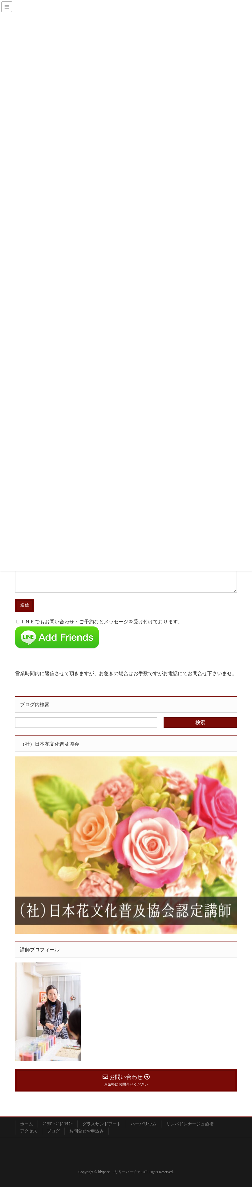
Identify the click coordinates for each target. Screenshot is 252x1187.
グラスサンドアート (101, 1124)
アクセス (28, 1131)
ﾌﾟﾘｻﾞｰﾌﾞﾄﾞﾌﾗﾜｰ (58, 1124)
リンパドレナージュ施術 (189, 1124)
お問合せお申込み (86, 1131)
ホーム (26, 1124)
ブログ (53, 1131)
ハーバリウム (143, 1124)
